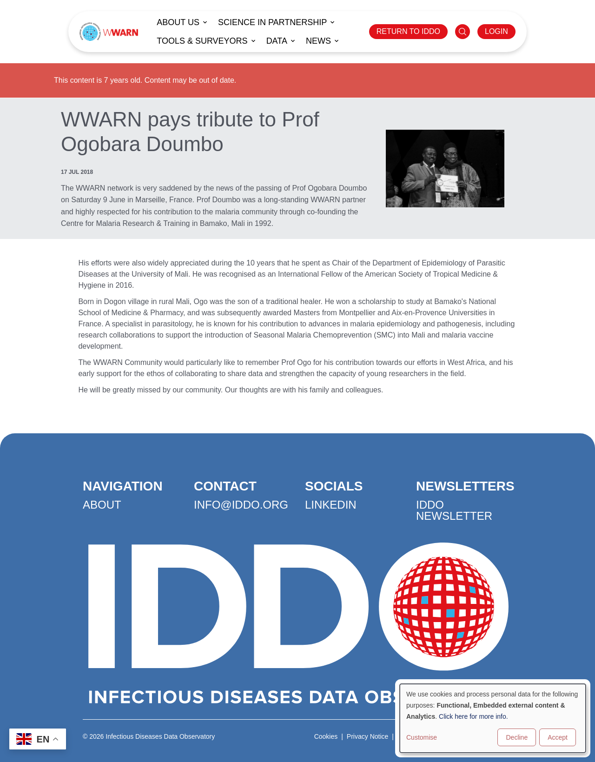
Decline (517, 737)
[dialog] (493, 718)
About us (178, 22)
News (318, 41)
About (102, 504)
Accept (558, 737)
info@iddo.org (241, 504)
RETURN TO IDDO (408, 31)
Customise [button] (421, 737)
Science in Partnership (272, 22)
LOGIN (496, 31)
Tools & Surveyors (202, 41)
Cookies (326, 736)
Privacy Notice (367, 736)
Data (276, 41)
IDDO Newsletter (454, 510)
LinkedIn (331, 504)
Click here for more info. (473, 716)
